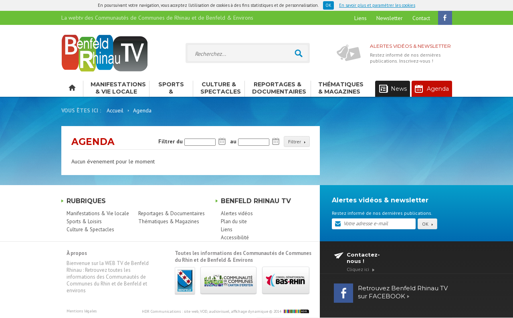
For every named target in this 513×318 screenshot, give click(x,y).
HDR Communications (205, 311)
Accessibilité (235, 237)
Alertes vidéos (237, 213)
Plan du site (234, 221)
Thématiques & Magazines (341, 88)
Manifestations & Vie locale (118, 88)
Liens (360, 18)
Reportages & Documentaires (279, 88)
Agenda (432, 89)
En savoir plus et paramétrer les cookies (377, 5)
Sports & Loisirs (171, 89)
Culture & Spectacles (220, 88)
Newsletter (389, 18)
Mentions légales (82, 311)
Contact (421, 18)
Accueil (115, 110)
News (393, 89)
